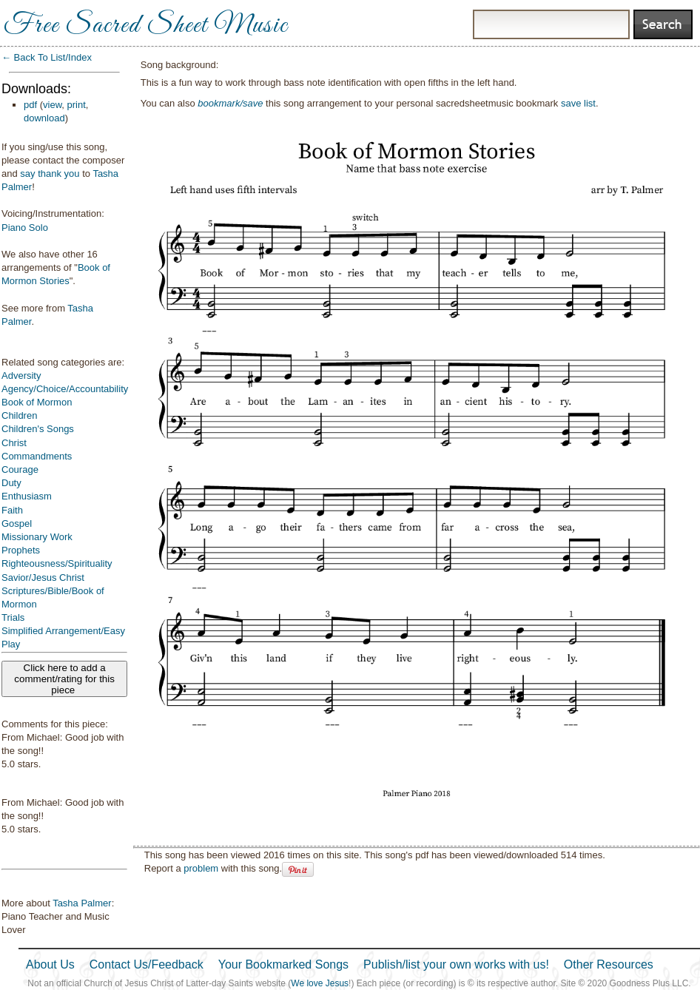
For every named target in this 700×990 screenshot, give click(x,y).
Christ (14, 442)
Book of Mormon (36, 402)
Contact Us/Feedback (146, 964)
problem (201, 868)
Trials (12, 617)
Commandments (36, 456)
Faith (12, 510)
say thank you (49, 173)
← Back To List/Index (46, 57)
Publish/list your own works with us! (456, 964)
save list (578, 103)
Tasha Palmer (82, 903)
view (52, 104)
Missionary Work (37, 536)
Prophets (20, 550)
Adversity (21, 375)
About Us (50, 964)
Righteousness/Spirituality (56, 563)
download (44, 118)
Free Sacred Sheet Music (146, 26)
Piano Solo (24, 227)
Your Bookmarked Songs (283, 964)
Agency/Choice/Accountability (64, 388)
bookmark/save (230, 103)
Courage (19, 469)
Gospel (16, 523)
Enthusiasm (26, 496)
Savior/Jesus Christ (42, 577)
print (76, 104)
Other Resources (608, 964)
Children (19, 415)
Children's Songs (37, 428)
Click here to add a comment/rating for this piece (64, 679)
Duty (11, 482)
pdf (30, 104)
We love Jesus (320, 983)
